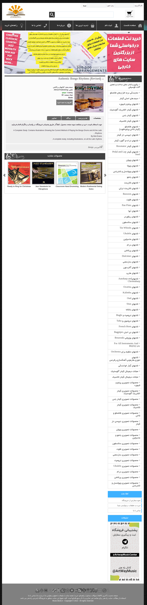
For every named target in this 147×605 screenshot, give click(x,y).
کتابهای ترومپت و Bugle (127, 315)
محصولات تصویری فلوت (127, 449)
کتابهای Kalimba (130, 293)
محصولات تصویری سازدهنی (125, 455)
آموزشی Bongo (94, 147)
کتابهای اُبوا (133, 211)
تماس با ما (36, 25)
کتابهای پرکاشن (131, 251)
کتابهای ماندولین (130, 239)
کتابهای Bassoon (130, 194)
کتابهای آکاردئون (130, 268)
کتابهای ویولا (132, 166)
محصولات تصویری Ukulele (125, 466)
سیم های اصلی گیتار (129, 98)
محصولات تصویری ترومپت (126, 460)
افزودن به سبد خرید (64, 102)
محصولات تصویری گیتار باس (125, 399)
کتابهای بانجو (132, 177)
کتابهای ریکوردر (131, 217)
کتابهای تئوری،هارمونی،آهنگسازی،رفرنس (124, 359)
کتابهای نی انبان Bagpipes (126, 332)
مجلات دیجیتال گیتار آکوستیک (124, 371)
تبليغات (61, 596)
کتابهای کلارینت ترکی (128, 188)
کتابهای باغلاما (132, 310)
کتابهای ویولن (132, 160)
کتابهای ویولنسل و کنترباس (125, 171)
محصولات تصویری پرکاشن (126, 477)
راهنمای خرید (11, 25)
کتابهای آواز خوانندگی (128, 366)
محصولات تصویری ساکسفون (125, 443)
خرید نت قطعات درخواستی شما (128, 505)
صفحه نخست (130, 25)
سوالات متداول (91, 596)
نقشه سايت (69, 596)
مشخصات (97, 118)
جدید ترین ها (82, 25)
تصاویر (54, 118)
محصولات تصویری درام (127, 472)
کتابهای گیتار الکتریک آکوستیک (124, 110)
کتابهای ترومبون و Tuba (127, 321)
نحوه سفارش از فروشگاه (131, 500)
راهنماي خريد (79, 596)
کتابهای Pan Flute (130, 205)
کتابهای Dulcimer (130, 256)
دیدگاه (68, 118)
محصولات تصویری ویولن (127, 430)
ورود (84, 5)
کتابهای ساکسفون (130, 222)
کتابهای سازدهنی (130, 262)
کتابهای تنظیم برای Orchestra (124, 352)
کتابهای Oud (132, 298)
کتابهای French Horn (128, 327)
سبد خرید (129, 16)
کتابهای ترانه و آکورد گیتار (126, 141)
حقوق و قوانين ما (51, 596)
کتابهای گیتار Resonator (127, 146)
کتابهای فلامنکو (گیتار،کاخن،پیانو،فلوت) (129, 128)
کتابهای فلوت (132, 200)
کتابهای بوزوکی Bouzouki (126, 338)
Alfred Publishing (61, 90)
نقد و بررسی (82, 118)
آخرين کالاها (102, 596)
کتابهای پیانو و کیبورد (128, 104)
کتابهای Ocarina (130, 287)
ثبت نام (108, 25)
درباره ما (61, 25)
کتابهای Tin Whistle (129, 228)
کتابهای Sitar (132, 304)
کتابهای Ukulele (130, 234)
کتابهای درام (132, 245)
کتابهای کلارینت (131, 183)
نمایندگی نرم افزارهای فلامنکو (124, 93)
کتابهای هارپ (132, 273)
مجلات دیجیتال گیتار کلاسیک (125, 377)
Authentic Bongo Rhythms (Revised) (79, 79)
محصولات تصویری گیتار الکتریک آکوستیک (128, 392)
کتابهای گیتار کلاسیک (128, 121)
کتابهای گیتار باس (130, 115)
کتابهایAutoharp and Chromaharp (129, 280)
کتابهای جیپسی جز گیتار (127, 135)
